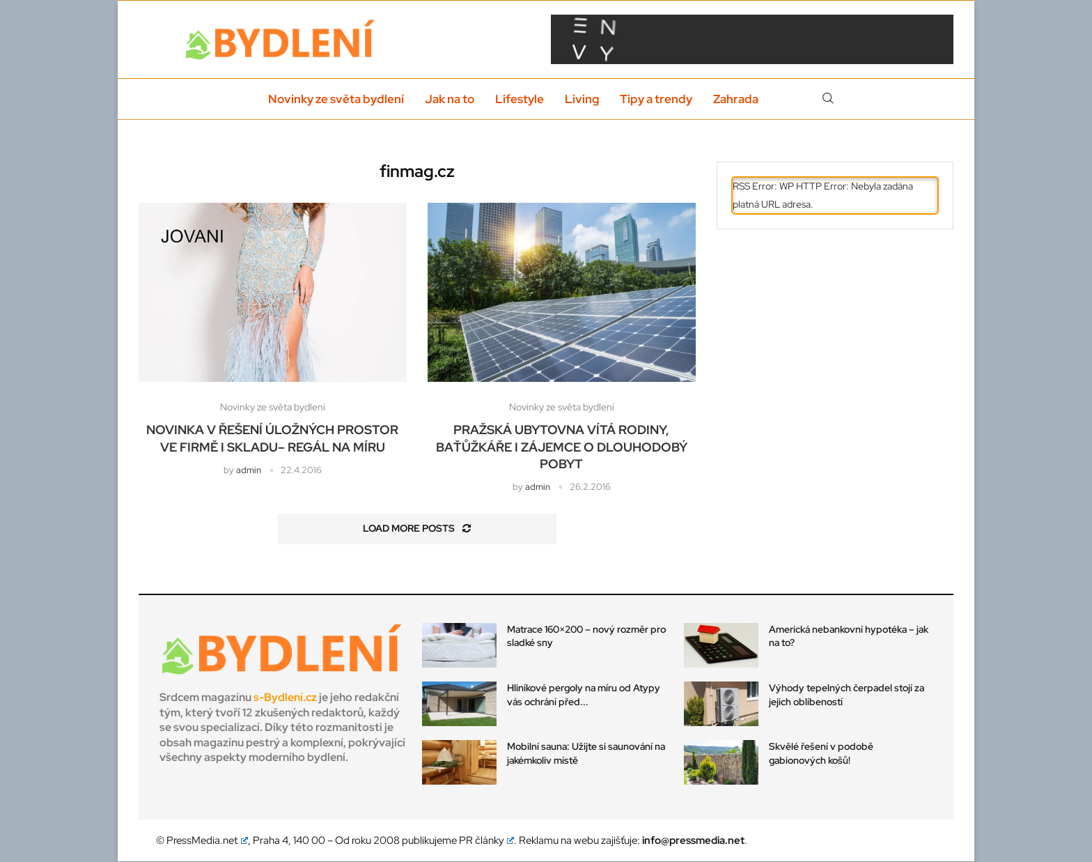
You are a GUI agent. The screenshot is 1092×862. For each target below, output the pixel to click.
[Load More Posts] (417, 529)
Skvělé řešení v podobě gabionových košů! (821, 754)
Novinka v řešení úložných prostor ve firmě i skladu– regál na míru (272, 438)
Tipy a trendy (656, 99)
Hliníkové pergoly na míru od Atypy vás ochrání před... (583, 695)
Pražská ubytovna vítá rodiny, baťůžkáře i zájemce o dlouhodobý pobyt (561, 447)
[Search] (828, 99)
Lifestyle (519, 99)
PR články (487, 841)
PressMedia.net (207, 841)
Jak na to (449, 99)
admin (248, 470)
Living (582, 99)
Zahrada (735, 99)
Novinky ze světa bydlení (336, 99)
